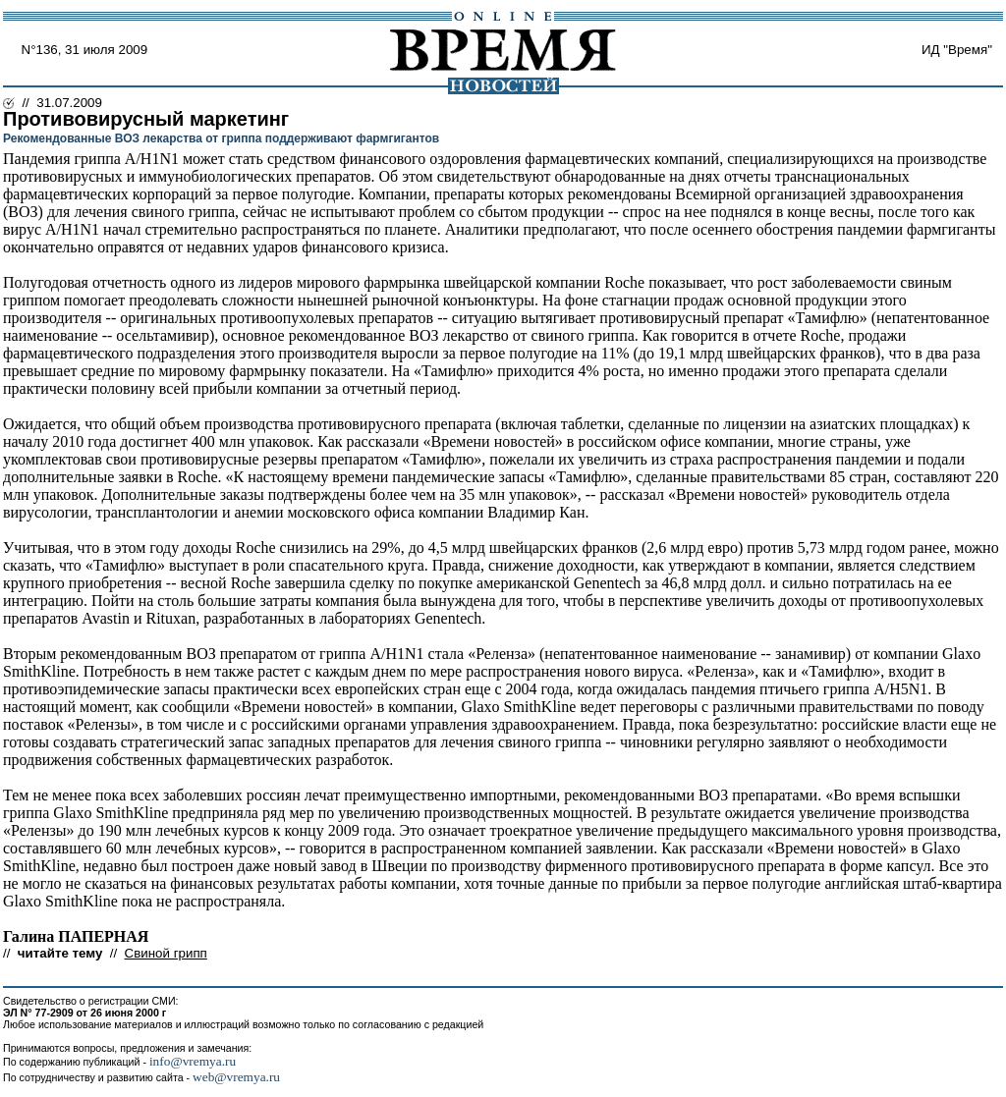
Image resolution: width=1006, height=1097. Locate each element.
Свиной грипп (166, 953)
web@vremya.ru (236, 1077)
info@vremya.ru (192, 1061)
